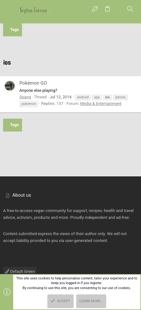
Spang (25, 97)
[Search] (130, 9)
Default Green (20, 271)
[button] (11, 9)
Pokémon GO (33, 83)
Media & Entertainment (101, 103)
